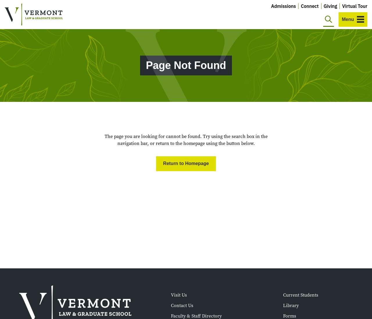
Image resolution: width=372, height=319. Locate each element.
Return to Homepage (186, 163)
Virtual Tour (354, 6)
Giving (330, 6)
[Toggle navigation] (353, 19)
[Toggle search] (328, 19)
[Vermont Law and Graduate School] (34, 14)
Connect (310, 6)
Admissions (283, 6)
